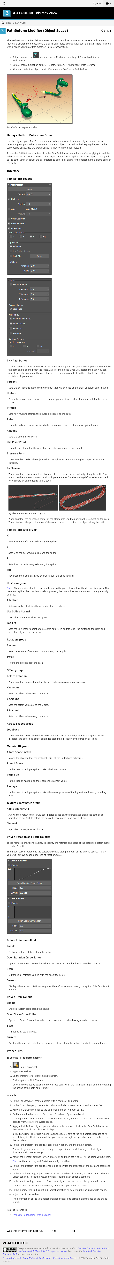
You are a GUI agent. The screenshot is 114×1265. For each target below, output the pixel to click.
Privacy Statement (12, 1257)
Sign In (97, 3)
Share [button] (107, 31)
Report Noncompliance (64, 1257)
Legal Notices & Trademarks (37, 1257)
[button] (108, 3)
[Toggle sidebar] (3, 31)
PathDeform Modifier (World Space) (32, 1214)
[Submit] (3, 23)
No (73, 1231)
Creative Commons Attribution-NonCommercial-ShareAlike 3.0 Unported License (63, 1250)
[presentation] (9, 1249)
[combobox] (57, 23)
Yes (54, 1231)
